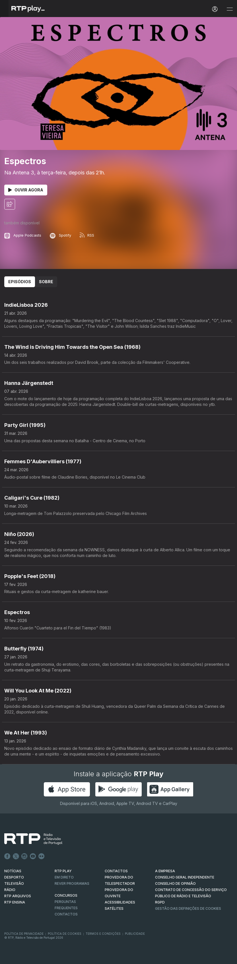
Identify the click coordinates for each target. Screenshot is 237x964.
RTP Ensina (14, 902)
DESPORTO (14, 877)
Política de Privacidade (24, 933)
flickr (41, 856)
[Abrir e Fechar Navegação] (229, 9)
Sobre (46, 281)
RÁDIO (9, 890)
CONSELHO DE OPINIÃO (175, 883)
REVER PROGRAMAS (72, 883)
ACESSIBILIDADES (120, 902)
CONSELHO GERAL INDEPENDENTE (184, 877)
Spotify (60, 235)
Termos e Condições (103, 933)
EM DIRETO (64, 877)
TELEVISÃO (14, 883)
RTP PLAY (63, 871)
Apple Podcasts (22, 235)
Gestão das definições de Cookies (188, 908)
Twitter (16, 856)
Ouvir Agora (25, 189)
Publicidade (135, 933)
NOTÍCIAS (12, 871)
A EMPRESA (165, 871)
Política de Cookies (64, 933)
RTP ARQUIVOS (17, 896)
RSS (87, 235)
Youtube (33, 856)
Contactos (66, 914)
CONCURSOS (66, 895)
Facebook (7, 856)
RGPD (160, 902)
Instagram (24, 856)
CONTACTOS (116, 871)
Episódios (19, 281)
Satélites (114, 908)
